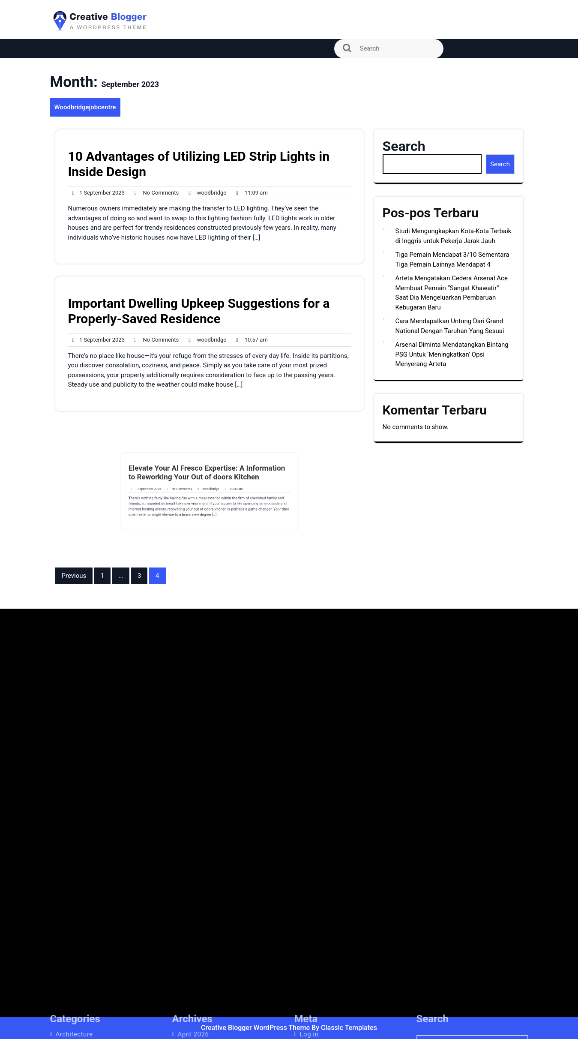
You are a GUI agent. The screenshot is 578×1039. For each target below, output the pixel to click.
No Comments (154, 193)
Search (404, 146)
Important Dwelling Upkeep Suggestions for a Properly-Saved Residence (199, 311)
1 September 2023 (96, 193)
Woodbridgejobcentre (85, 107)
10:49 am (226, 489)
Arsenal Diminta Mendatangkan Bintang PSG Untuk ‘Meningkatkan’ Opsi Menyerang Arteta (452, 354)
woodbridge (205, 193)
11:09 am (250, 193)
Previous (74, 576)
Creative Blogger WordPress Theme (256, 1028)
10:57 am (250, 340)
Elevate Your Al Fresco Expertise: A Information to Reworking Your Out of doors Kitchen (207, 477)
